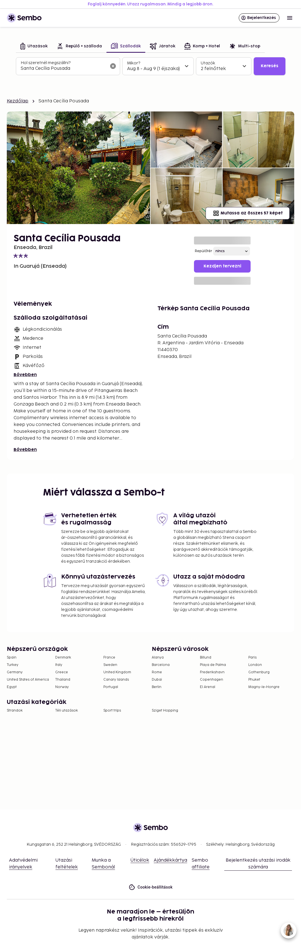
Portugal (110, 687)
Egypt (12, 687)
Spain (11, 657)
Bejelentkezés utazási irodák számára (258, 864)
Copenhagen (211, 680)
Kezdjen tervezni (222, 266)
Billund (205, 657)
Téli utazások (66, 710)
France (109, 657)
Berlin (156, 687)
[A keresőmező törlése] (113, 66)
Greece (61, 672)
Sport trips (112, 710)
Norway (62, 687)
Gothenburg (259, 672)
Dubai (157, 680)
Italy (58, 665)
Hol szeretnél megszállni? (46, 62)
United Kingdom (117, 672)
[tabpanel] (150, 66)
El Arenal (207, 687)
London (255, 665)
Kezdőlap (17, 101)
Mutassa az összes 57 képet (248, 213)
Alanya (158, 657)
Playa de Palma (213, 665)
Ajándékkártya (170, 860)
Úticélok (140, 860)
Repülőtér (203, 251)
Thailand (62, 680)
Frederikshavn (212, 672)
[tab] (34, 47)
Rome (157, 672)
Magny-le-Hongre (263, 687)
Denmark (63, 657)
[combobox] (63, 68)
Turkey (12, 665)
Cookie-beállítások (150, 887)
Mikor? (133, 63)
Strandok (15, 710)
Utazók (208, 63)
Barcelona (161, 665)
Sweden (110, 665)
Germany (15, 672)
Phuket (254, 680)
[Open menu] (289, 17)
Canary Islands (116, 680)
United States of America (28, 680)
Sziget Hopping (165, 710)
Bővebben (25, 375)
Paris (252, 657)
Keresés (269, 66)
